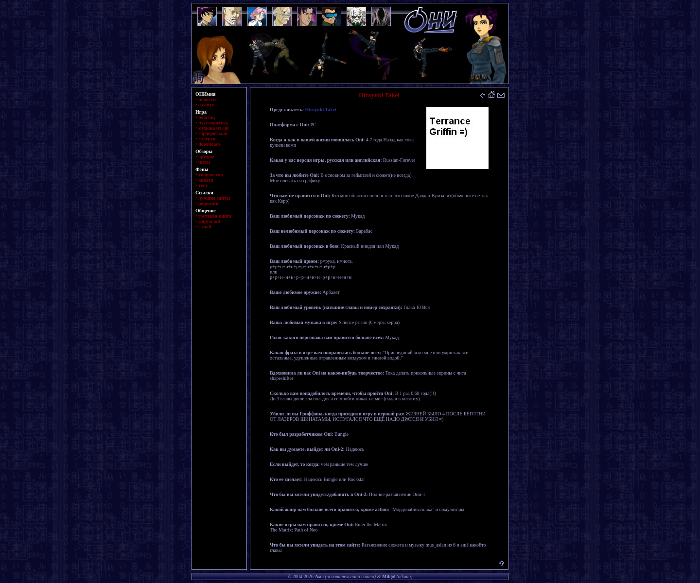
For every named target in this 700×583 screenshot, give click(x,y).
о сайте (206, 104)
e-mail (204, 226)
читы (204, 162)
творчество (210, 174)
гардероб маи (213, 133)
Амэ (319, 576)
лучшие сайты (214, 198)
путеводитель (213, 122)
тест (203, 185)
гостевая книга (214, 216)
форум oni (209, 221)
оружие (206, 156)
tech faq (206, 117)
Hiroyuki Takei (321, 109)
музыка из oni (213, 128)
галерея (206, 138)
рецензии (208, 203)
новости (207, 99)
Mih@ (388, 576)
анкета (205, 180)
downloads (209, 144)
